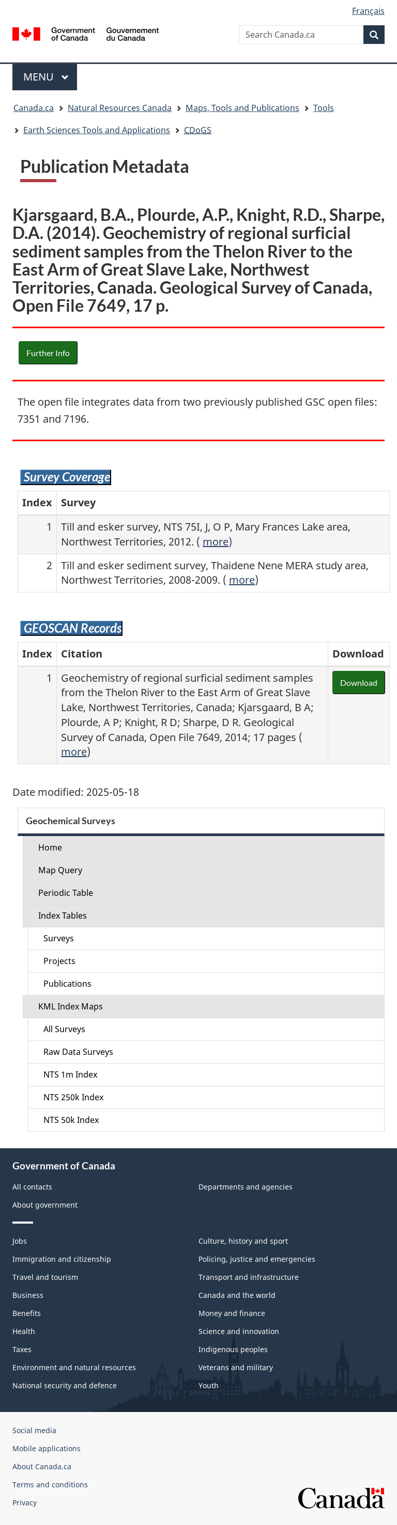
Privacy (24, 1502)
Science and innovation (238, 1331)
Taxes (22, 1349)
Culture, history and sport (243, 1241)
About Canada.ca (41, 1466)
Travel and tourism (45, 1277)
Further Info (48, 353)
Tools (323, 108)
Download (358, 682)
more (215, 542)
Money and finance (231, 1313)
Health (23, 1331)
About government (45, 1205)
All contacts (32, 1187)
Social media (34, 1430)
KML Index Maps (70, 1006)
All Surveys (64, 1029)
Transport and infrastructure (248, 1277)
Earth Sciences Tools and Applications (96, 130)
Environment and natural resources (74, 1367)
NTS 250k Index (73, 1097)
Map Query (60, 870)
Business (27, 1295)
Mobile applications (46, 1448)
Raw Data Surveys (78, 1051)
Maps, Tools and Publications (242, 108)
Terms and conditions (50, 1484)
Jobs (19, 1241)
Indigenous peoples (233, 1349)
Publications (67, 983)
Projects (59, 961)
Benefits (26, 1313)
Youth (208, 1385)
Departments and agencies (245, 1187)
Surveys (58, 938)
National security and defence (64, 1385)
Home (50, 847)
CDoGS (197, 130)
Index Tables (62, 915)
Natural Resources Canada (120, 108)
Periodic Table (65, 892)
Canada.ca (33, 108)
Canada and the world (237, 1295)
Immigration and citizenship (61, 1259)
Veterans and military (235, 1367)
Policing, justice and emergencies (256, 1259)
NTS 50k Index (71, 1120)
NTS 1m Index (70, 1074)
